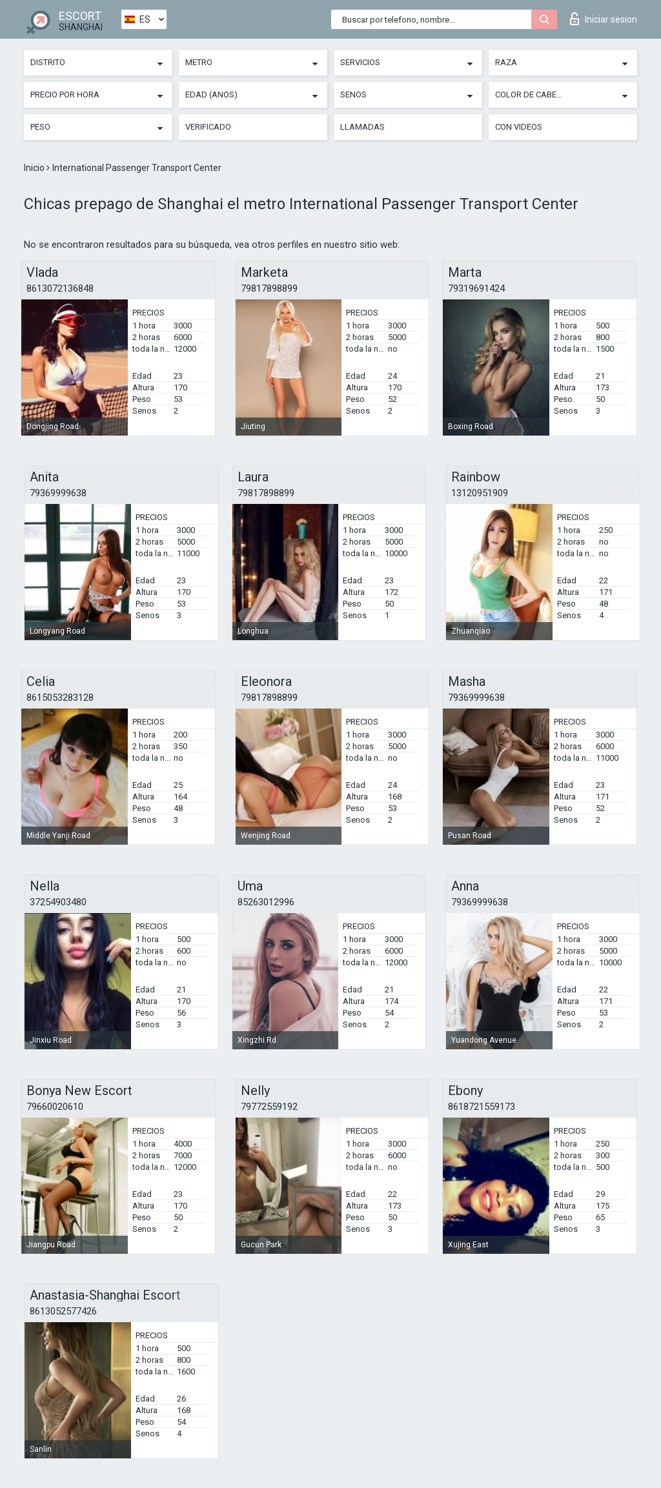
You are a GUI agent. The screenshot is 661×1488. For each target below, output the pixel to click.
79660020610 (54, 1106)
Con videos (518, 127)
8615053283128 (60, 697)
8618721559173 (481, 1106)
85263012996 (266, 902)
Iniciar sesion (603, 19)
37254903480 (58, 902)
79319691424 (476, 288)
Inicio (35, 168)
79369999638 (58, 493)
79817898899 (269, 288)
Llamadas (362, 127)
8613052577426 (63, 1311)
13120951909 (479, 493)
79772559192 (269, 1106)
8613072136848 (60, 288)
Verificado (208, 127)
